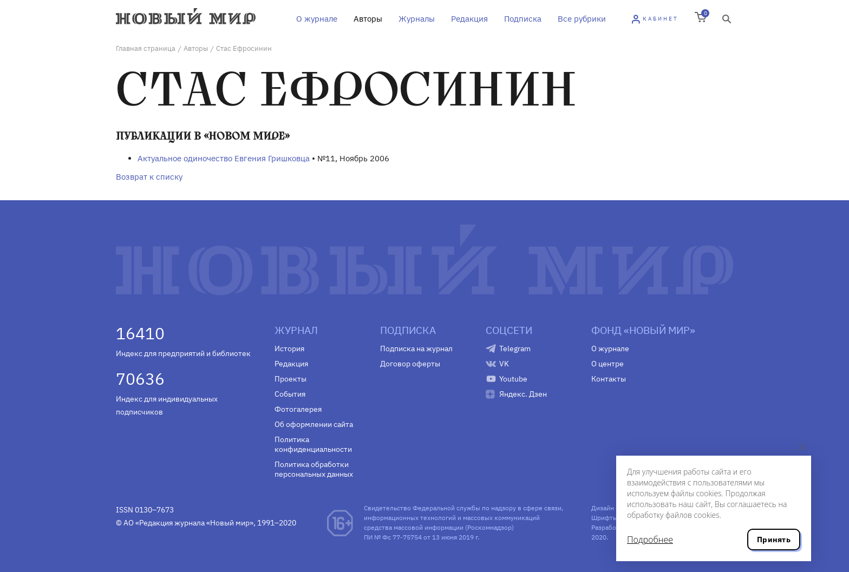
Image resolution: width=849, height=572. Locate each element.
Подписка (522, 19)
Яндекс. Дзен (523, 394)
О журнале (316, 19)
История (289, 348)
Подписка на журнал (416, 348)
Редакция (469, 19)
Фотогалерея (298, 409)
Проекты (290, 379)
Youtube (513, 379)
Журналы (417, 19)
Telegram (515, 348)
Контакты (608, 379)
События (290, 394)
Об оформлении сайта (314, 424)
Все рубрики (582, 19)
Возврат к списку (149, 177)
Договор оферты (410, 364)
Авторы (368, 19)
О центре (607, 364)
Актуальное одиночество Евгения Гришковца (224, 158)
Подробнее (650, 539)
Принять (774, 539)
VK (504, 364)
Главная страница (145, 48)
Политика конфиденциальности (313, 444)
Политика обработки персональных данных (314, 469)
